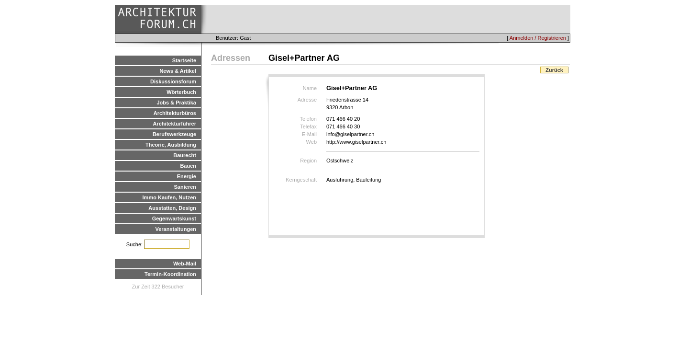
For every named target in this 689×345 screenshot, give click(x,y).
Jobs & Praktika (176, 102)
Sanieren (185, 187)
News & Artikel (177, 71)
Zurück (554, 70)
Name (310, 88)
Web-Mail (184, 263)
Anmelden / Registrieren (538, 38)
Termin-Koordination (170, 274)
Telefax (308, 126)
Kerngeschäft (301, 180)
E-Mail (309, 134)
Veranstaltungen (175, 229)
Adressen (230, 58)
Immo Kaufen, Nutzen (169, 197)
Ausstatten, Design (172, 208)
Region (308, 160)
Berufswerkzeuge (174, 134)
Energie (186, 176)
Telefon (308, 119)
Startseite (184, 60)
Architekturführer (174, 123)
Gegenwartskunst (174, 218)
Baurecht (184, 155)
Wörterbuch (181, 92)
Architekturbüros (175, 113)
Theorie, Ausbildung (170, 145)
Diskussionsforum (173, 81)
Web (311, 142)
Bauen (188, 166)
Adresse (307, 100)
